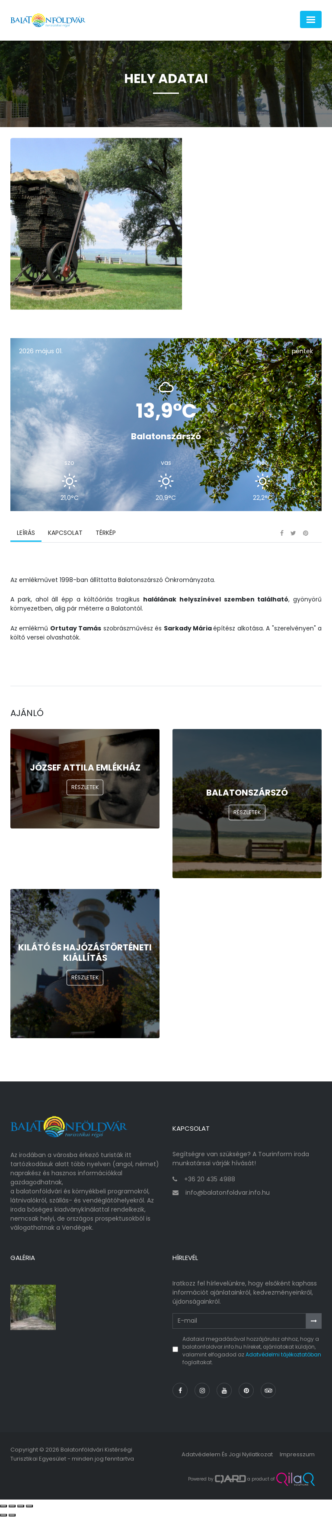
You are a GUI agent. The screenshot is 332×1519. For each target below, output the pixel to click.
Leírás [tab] (26, 534)
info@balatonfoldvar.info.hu (227, 1193)
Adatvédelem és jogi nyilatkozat (227, 1455)
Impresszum (297, 1455)
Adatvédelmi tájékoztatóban (283, 1355)
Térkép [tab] (106, 534)
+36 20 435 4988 (209, 1180)
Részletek (85, 788)
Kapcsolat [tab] (65, 534)
